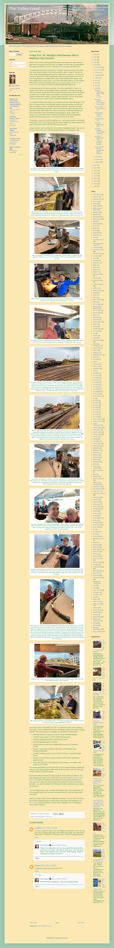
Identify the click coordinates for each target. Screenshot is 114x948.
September (98, 75)
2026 (95, 54)
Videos (95, 608)
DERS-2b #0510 (98, 284)
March (97, 157)
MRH (94, 464)
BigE (94, 221)
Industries (96, 364)
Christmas (96, 247)
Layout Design (97, 427)
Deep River (96, 263)
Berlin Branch (97, 219)
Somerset (56, 258)
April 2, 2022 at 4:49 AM (59, 845)
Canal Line (96, 235)
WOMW (95, 625)
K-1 (94, 398)
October (97, 72)
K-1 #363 (96, 410)
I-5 (94, 362)
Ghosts (95, 335)
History (95, 357)
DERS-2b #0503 (98, 280)
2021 (95, 165)
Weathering (96, 612)
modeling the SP (15, 139)
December (98, 67)
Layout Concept (98, 421)
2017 (95, 176)
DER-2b (95, 270)
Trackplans (96, 592)
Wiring (95, 623)
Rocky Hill (96, 556)
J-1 (94, 371)
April (96, 88)
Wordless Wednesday (96, 628)
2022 (95, 65)
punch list (80, 215)
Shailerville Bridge (98, 567)
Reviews (95, 554)
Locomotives (97, 443)
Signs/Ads (96, 573)
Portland (95, 515)
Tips (94, 585)
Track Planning (97, 590)
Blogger (65, 938)
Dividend (95, 319)
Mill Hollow (96, 452)
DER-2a (95, 267)
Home (57, 923)
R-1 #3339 (96, 531)
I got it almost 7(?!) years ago (54, 384)
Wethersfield (97, 617)
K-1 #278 (96, 400)
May (96, 85)
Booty (95, 230)
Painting (95, 499)
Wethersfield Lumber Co (97, 619)
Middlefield (96, 448)
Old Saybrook (97, 489)
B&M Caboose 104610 (97, 209)
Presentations (97, 518)
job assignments (59, 430)
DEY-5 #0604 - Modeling (97, 307)
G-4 (94, 333)
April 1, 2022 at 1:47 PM (50, 828)
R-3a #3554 (96, 536)
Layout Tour (96, 430)
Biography (96, 223)
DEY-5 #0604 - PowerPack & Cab (100, 108)
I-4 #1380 (96, 359)
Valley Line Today (98, 604)
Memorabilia (96, 446)
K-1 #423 (96, 412)
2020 (95, 168)
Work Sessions (97, 631)
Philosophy (96, 504)
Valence (95, 599)
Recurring (96, 544)
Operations (96, 497)
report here (62, 66)
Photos (95, 511)
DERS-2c (96, 288)
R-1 (94, 529)
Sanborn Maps (97, 562)
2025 (95, 57)
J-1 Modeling (97, 391)
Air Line (95, 201)
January (97, 162)
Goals (95, 338)
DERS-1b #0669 (98, 274)
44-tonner (96, 197)
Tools (94, 588)
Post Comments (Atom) (45, 926)
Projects (95, 520)
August (97, 77)
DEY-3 (95, 297)
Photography (97, 509)
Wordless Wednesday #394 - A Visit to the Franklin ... (99, 94)
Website (95, 614)
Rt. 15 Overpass (98, 558)
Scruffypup (38, 828)
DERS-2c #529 (97, 290)
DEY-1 (95, 295)
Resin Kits (96, 551)
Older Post (81, 923)
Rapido (95, 542)
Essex (95, 324)
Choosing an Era (98, 239)
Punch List (48, 816)
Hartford (95, 350)
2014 (95, 184)
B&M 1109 (96, 206)
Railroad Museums (98, 538)
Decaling (95, 260)
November (98, 70)
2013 (95, 186)
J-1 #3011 (96, 375)
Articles (95, 204)
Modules (95, 459)
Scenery (95, 564)
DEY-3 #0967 (97, 299)
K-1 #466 (96, 414)
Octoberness (97, 486)
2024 (95, 59)
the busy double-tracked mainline (73, 435)
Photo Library (97, 506)
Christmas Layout (98, 250)
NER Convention (98, 470)
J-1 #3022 (96, 389)
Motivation (96, 462)
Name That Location (96, 467)
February (98, 159)
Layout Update (97, 432)
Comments (14, 66)
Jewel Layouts (97, 396)
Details (95, 293)
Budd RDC (96, 233)
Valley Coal (96, 601)
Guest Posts (96, 348)
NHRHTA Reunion (98, 478)
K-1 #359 (96, 407)
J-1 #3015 (96, 380)
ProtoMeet (96, 522)
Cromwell (96, 256)
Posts (12, 63)
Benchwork (96, 217)
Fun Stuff (96, 331)
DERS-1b (96, 272)
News (95, 474)
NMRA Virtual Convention (97, 483)
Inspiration (96, 368)
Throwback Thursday (96, 582)
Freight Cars (97, 329)
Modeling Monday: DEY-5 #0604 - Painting (100, 131)
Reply (36, 837)
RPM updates (13, 150)
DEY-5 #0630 (97, 313)
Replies (39, 841)
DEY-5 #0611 (97, 310)
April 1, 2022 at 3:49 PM (49, 865)
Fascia (95, 326)
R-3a (94, 534)
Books (95, 228)
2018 (95, 173)
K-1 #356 (96, 405)
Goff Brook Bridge (98, 340)
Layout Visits (97, 434)
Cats (94, 237)
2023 (95, 62)
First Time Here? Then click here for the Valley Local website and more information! (40, 46)
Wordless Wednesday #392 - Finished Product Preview (99, 140)
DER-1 (95, 265)
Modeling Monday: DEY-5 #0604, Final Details (100, 102)
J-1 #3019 (96, 387)
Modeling (96, 457)
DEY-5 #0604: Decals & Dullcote (99, 114)
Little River (96, 441)
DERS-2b (96, 278)
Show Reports (97, 571)
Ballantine (96, 214)
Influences (96, 366)
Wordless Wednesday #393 (99, 124)
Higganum (96, 352)
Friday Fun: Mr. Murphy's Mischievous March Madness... (99, 150)
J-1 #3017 (96, 384)
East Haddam (97, 322)
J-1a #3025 (96, 394)
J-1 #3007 (96, 373)
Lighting (95, 439)
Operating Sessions (40, 816)
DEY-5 (95, 302)
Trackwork (96, 594)
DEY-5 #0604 (97, 304)
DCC (94, 258)
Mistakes (95, 455)
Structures (96, 575)
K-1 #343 (96, 403)
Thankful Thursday (98, 577)
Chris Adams (44, 845)
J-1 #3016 (96, 382)
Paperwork (96, 502)
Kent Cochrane (97, 419)
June (96, 83)
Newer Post (33, 923)
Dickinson (96, 317)
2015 (95, 181)
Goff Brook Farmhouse (96, 344)
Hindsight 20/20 (97, 355)
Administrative (97, 199)
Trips (94, 597)
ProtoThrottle (97, 525)
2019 (95, 170)
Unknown (38, 865)
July (96, 80)
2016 (95, 178)
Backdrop (96, 212)
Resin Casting (97, 549)
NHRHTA (96, 476)
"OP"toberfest (97, 194)
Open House (97, 491)
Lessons (95, 436)
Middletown (96, 450)
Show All (21, 154)
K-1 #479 (96, 417)
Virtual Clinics (97, 610)
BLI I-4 (95, 226)
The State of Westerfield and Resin (14, 121)
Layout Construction (97, 424)
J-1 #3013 (96, 378)
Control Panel (97, 253)
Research (96, 547)
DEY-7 (95, 315)
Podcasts (96, 513)
